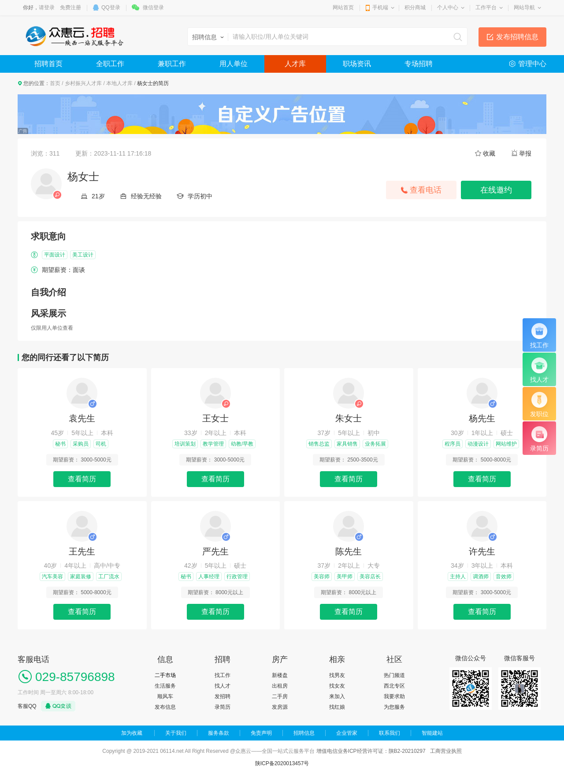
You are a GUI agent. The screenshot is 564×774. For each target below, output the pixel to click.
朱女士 (348, 418)
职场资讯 (357, 63)
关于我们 (175, 733)
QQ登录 (110, 7)
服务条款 (218, 733)
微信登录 (153, 7)
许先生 (482, 551)
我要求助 (394, 696)
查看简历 (82, 479)
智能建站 (432, 733)
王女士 (215, 418)
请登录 (47, 7)
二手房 (280, 696)
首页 (55, 83)
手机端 (380, 7)
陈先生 (348, 551)
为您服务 (394, 707)
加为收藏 (131, 733)
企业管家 (346, 733)
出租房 (280, 686)
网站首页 (343, 7)
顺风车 (165, 696)
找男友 (337, 675)
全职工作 (110, 63)
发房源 (280, 707)
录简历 (222, 707)
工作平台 (486, 7)
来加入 (337, 696)
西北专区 (394, 686)
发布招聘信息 (517, 37)
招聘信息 (304, 733)
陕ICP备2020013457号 (282, 763)
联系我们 (389, 733)
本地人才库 (119, 83)
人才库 (295, 63)
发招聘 (222, 696)
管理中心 (532, 63)
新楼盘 (280, 675)
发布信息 (165, 707)
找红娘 (337, 707)
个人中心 (447, 7)
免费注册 (70, 7)
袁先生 (82, 418)
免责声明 (261, 733)
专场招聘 (418, 63)
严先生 (215, 551)
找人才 (222, 686)
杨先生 (482, 418)
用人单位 (233, 63)
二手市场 (165, 675)
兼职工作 (172, 63)
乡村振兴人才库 (83, 83)
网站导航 (524, 7)
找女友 (337, 686)
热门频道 (394, 675)
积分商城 (415, 7)
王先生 (82, 551)
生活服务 (165, 686)
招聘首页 (48, 63)
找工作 (222, 675)
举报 (525, 153)
